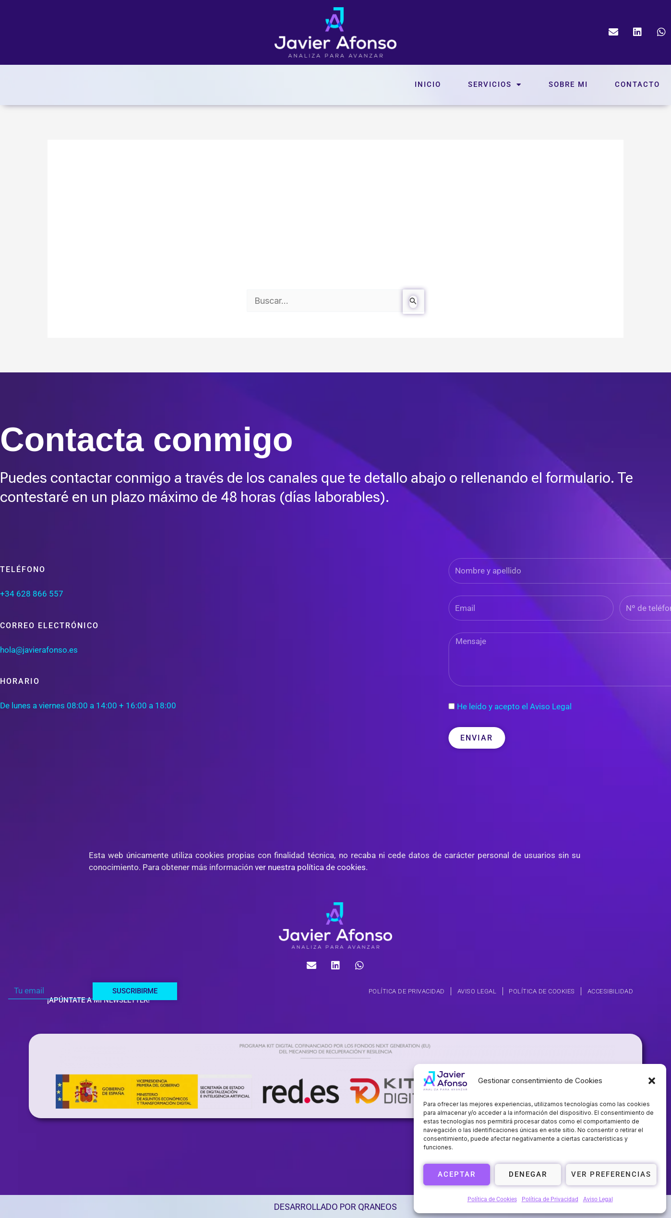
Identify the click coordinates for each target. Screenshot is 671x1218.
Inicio (428, 84)
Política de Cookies (492, 1199)
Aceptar (457, 1174)
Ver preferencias (611, 1174)
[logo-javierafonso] (335, 925)
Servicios (495, 84)
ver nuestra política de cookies (310, 867)
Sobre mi (568, 84)
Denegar (528, 1174)
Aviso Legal (598, 1199)
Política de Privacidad (550, 1199)
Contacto (637, 84)
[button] (652, 1081)
